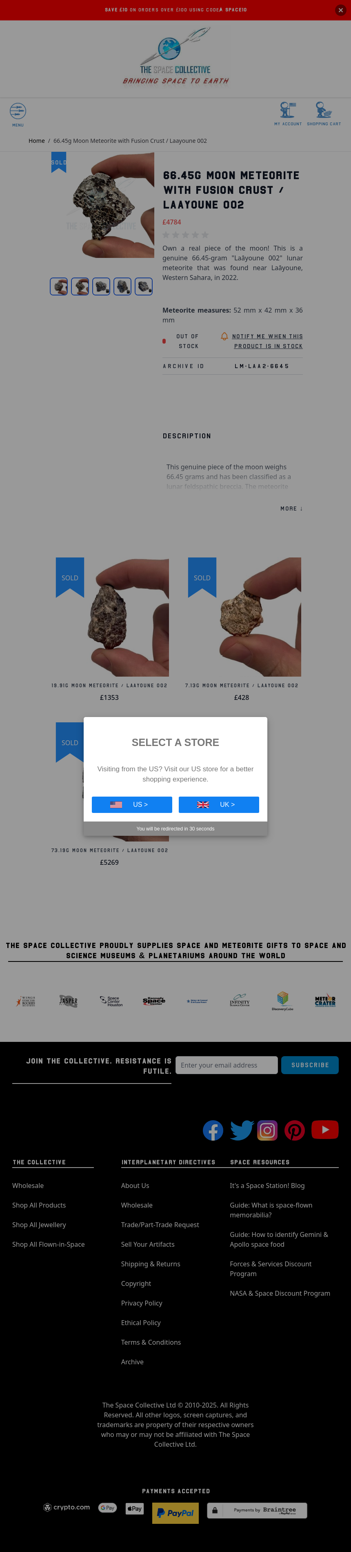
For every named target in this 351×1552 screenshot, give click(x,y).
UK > (216, 804)
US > (129, 804)
